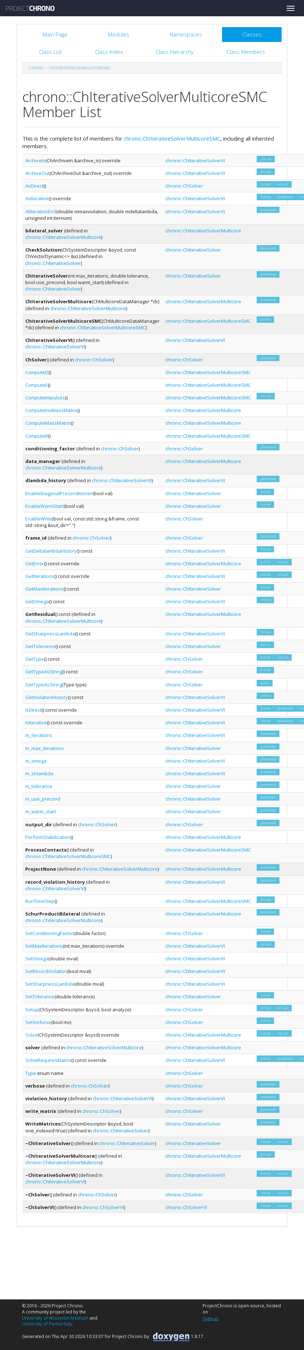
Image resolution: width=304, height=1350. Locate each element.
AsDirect (34, 186)
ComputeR (36, 436)
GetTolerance (40, 646)
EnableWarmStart (44, 506)
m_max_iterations (44, 748)
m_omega (36, 761)
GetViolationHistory (46, 697)
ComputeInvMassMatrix (51, 410)
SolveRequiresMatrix (48, 1060)
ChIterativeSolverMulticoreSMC (79, 67)
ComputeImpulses (45, 397)
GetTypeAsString (43, 671)
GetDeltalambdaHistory (51, 551)
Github (211, 1319)
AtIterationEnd (40, 211)
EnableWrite (38, 518)
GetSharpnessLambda (50, 633)
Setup (31, 1009)
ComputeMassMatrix (48, 423)
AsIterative (37, 198)
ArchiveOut (37, 173)
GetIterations (39, 576)
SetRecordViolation (46, 971)
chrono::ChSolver (184, 186)
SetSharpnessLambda (49, 984)
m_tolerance (38, 786)
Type (30, 1073)
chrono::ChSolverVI (103, 1207)
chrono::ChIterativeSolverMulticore (63, 237)
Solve (31, 1035)
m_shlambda (39, 773)
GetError (34, 563)
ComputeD (36, 372)
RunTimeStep (40, 901)
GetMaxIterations (44, 589)
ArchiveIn (35, 160)
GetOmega (37, 601)
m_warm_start (40, 811)
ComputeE (36, 385)
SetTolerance (40, 996)
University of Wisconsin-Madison (55, 1318)
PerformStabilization (47, 837)
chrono (35, 67)
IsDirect (33, 710)
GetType (34, 659)
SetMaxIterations (44, 946)
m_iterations (38, 735)
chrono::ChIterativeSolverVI (195, 160)
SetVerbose (38, 1022)
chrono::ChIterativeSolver (53, 263)
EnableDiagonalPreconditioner (58, 493)
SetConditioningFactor (49, 933)
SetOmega (36, 958)
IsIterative (36, 722)
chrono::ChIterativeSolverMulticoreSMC (172, 138)
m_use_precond (42, 799)
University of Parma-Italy (47, 1324)
